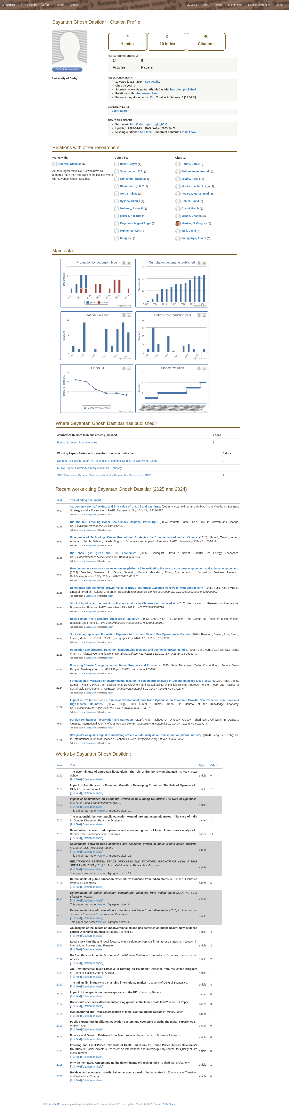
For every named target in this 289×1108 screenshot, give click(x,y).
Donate (217, 4)
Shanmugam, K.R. (131, 171)
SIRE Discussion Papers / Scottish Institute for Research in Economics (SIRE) (104, 475)
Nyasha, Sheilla (130, 201)
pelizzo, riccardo (130, 215)
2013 (59, 834)
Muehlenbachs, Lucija (195, 186)
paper (110, 515)
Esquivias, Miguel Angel (135, 223)
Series (74, 4)
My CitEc (192, 4)
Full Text (76, 779)
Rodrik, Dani (189, 163)
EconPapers (120, 110)
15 (151, 97)
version (101, 810)
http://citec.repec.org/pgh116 (148, 124)
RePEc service (61, 1104)
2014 (59, 867)
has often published (183, 89)
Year (61, 500)
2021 (59, 931)
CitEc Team (169, 1104)
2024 (59, 945)
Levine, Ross (189, 178)
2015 (59, 916)
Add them (146, 132)
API (205, 4)
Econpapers (90, 515)
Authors (59, 4)
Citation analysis (92, 779)
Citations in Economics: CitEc (26, 5)
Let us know (188, 132)
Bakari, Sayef (128, 163)
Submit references (259, 4)
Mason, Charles (191, 215)
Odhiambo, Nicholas (133, 178)
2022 (59, 775)
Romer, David (190, 201)
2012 (59, 820)
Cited (215, 765)
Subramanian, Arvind (195, 171)
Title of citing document (87, 500)
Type (203, 765)
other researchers (146, 93)
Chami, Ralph (190, 208)
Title (74, 765)
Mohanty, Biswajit (131, 208)
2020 (59, 984)
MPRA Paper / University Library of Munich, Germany (89, 468)
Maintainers (235, 4)
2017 (59, 789)
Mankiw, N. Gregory (194, 223)
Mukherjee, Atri (130, 230)
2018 (59, 1037)
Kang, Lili (126, 238)
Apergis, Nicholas (69, 163)
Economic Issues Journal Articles (77, 442)
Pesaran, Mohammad (195, 193)
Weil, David (188, 230)
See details (152, 81)
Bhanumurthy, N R (132, 186)
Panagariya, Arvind (193, 238)
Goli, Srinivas (128, 193)
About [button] (281, 4)
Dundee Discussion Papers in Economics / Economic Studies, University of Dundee (107, 460)
